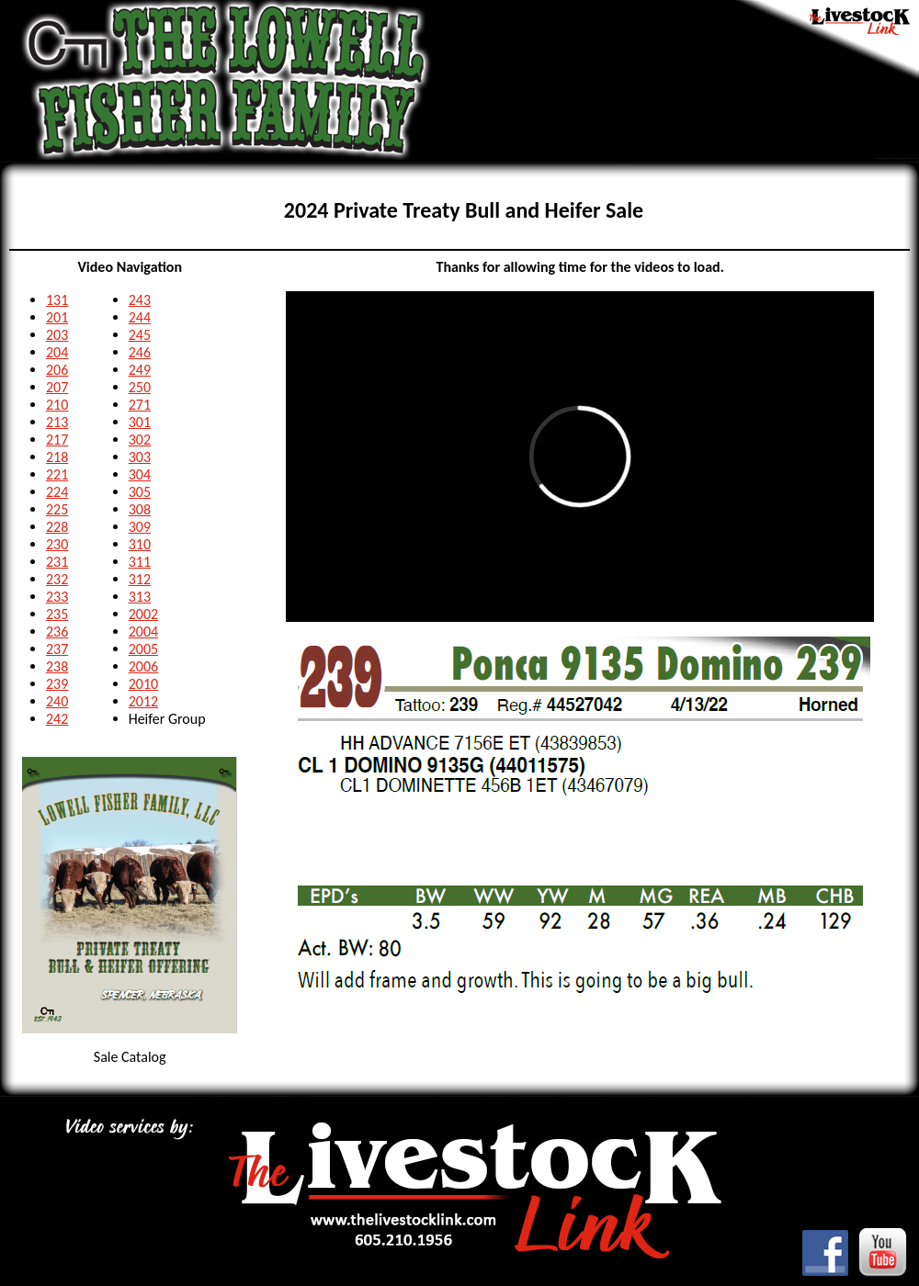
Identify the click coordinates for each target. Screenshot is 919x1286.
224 (57, 492)
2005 (143, 649)
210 (57, 404)
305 (140, 492)
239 (57, 684)
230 (57, 544)
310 (140, 544)
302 (140, 439)
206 (57, 369)
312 (140, 579)
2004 (143, 631)
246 (140, 352)
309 (140, 527)
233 (57, 596)
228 (57, 527)
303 (140, 457)
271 (140, 404)
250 (140, 387)
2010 (143, 684)
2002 (143, 614)
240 (57, 701)
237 (57, 649)
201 (57, 317)
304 (140, 474)
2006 (143, 666)
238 (57, 666)
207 (57, 387)
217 (57, 439)
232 (57, 579)
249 (140, 369)
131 (57, 300)
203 (57, 335)
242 (57, 719)
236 (57, 631)
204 (57, 352)
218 (57, 457)
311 (140, 561)
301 (140, 422)
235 (57, 614)
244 (140, 317)
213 (57, 422)
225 (57, 509)
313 (140, 596)
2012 (143, 701)
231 (57, 561)
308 (140, 509)
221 (57, 474)
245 (140, 335)
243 (140, 300)
